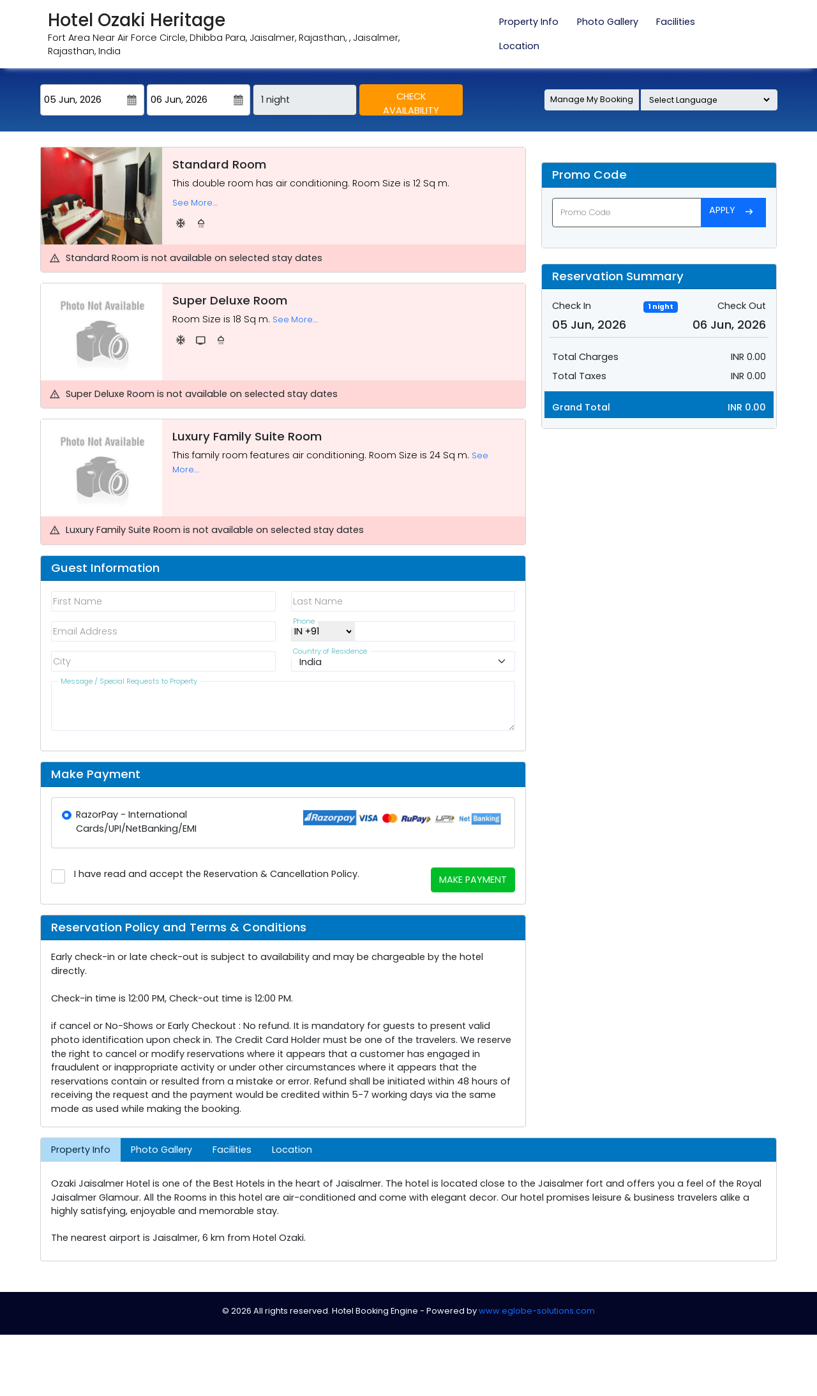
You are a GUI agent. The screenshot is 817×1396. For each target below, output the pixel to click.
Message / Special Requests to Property (129, 683)
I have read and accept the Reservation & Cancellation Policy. (216, 873)
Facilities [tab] (675, 21)
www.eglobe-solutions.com (537, 1310)
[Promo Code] (626, 212)
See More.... (195, 202)
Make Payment (473, 879)
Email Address (85, 631)
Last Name (318, 601)
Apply (733, 212)
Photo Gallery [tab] (607, 21)
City (62, 661)
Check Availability (411, 103)
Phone (303, 623)
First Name (78, 601)
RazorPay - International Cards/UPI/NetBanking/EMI (136, 821)
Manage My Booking (591, 99)
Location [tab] (519, 46)
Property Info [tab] (528, 21)
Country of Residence (329, 653)
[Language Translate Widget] (709, 100)
